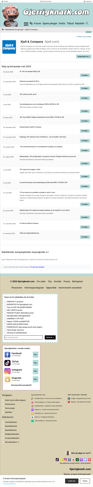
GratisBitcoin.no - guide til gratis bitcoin (46, 413)
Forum (35, 23)
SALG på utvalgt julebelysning (29, 233)
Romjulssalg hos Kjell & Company (30, 127)
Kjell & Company (31, 30)
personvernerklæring (9, 483)
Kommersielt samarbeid (70, 287)
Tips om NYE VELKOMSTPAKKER (19, 307)
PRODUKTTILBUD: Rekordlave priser (20, 313)
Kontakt (57, 281)
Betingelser (77, 281)
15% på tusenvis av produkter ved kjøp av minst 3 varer (37, 192)
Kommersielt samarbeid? (21, 385)
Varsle (5, 1)
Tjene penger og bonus (15, 330)
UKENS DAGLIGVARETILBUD (17, 324)
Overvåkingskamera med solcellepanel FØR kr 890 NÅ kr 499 (39, 104)
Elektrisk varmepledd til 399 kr (29, 81)
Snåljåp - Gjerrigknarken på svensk (81, 398)
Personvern (17, 287)
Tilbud (70, 23)
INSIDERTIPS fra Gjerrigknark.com (19, 304)
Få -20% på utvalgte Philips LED (30, 71)
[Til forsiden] (56, 12)
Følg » (35, 354)
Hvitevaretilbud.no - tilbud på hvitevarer (46, 420)
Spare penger (50, 23)
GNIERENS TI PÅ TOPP (15, 319)
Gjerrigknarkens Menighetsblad (18, 316)
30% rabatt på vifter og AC (28, 94)
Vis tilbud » (85, 75)
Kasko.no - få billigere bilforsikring (44, 417)
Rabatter (79, 23)
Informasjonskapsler (34, 287)
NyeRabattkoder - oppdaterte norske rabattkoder (48, 406)
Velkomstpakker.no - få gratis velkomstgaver (47, 402)
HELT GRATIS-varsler (14, 310)
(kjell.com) (52, 41)
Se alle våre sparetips (37, 267)
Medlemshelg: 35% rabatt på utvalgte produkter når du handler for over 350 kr (45, 210)
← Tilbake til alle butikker (83, 37)
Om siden (41, 281)
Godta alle (71, 481)
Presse (67, 281)
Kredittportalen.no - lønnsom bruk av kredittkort (48, 398)
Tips (50, 281)
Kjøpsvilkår (51, 287)
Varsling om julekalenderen (17, 333)
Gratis (62, 23)
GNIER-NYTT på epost (15, 302)
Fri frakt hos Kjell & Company (29, 223)
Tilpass (84, 481)
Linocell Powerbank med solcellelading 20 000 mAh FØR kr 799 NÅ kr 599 (43, 182)
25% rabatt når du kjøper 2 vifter (30, 169)
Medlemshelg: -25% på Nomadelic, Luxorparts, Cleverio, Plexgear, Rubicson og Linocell (48, 156)
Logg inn (87, 1)
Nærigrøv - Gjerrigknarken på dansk (81, 402)
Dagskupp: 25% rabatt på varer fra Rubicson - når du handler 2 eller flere (43, 137)
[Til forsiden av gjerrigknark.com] (10, 16)
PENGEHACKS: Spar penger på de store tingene (24, 327)
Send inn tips (45, 1)
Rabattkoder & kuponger (14, 30)
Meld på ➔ (50, 337)
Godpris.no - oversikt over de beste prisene (47, 409)
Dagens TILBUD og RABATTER (18, 321)
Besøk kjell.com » (84, 56)
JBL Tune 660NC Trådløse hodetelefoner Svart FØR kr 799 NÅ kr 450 (42, 117)
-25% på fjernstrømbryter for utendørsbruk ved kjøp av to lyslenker (41, 147)
